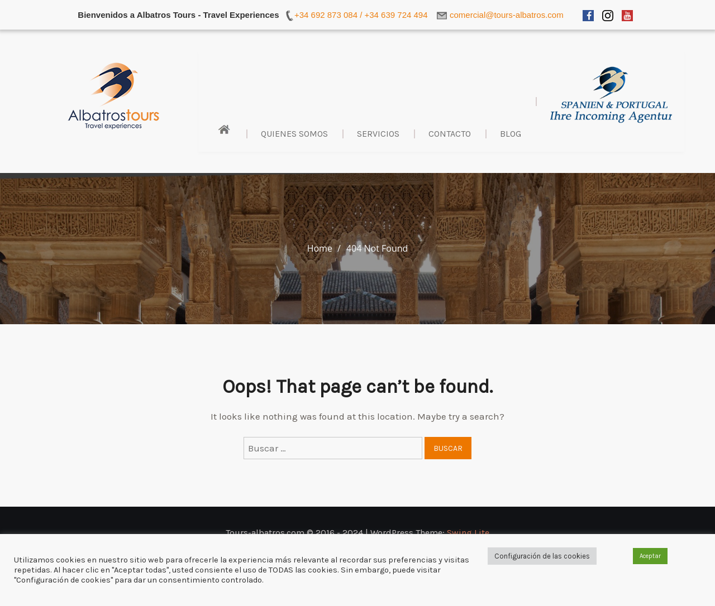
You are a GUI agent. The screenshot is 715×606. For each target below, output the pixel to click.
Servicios (378, 133)
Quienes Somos (294, 133)
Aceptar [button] (650, 556)
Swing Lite (468, 532)
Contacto (449, 133)
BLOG (510, 133)
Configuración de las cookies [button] (542, 556)
